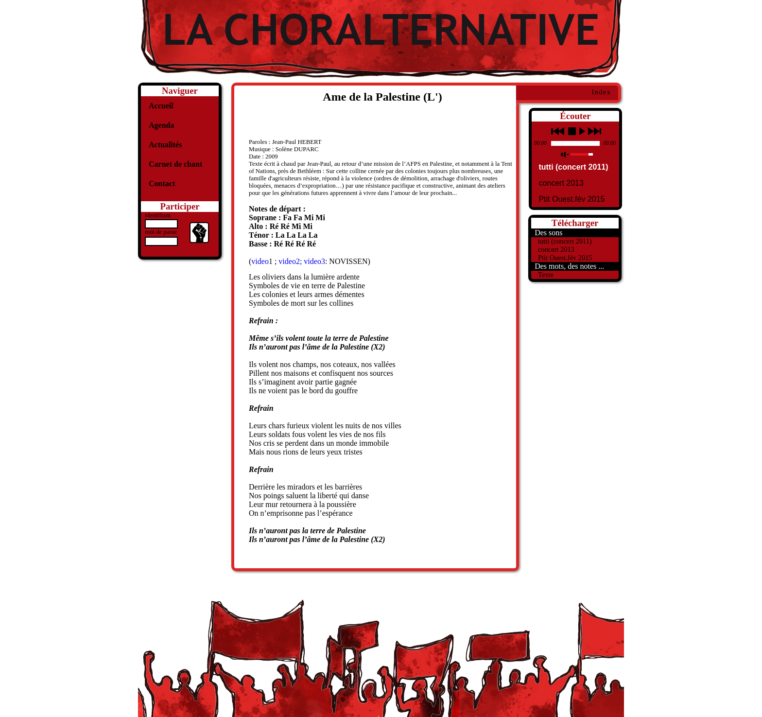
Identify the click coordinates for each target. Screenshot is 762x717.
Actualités (165, 144)
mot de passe (161, 231)
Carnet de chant (175, 164)
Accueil (161, 106)
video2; (291, 261)
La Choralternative (381, 39)
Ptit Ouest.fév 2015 (571, 199)
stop (572, 131)
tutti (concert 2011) (573, 167)
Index (601, 92)
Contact (162, 183)
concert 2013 (561, 183)
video (260, 261)
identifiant (158, 215)
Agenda (161, 125)
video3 (314, 261)
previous (557, 131)
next (594, 131)
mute (565, 154)
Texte (546, 275)
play (582, 131)
